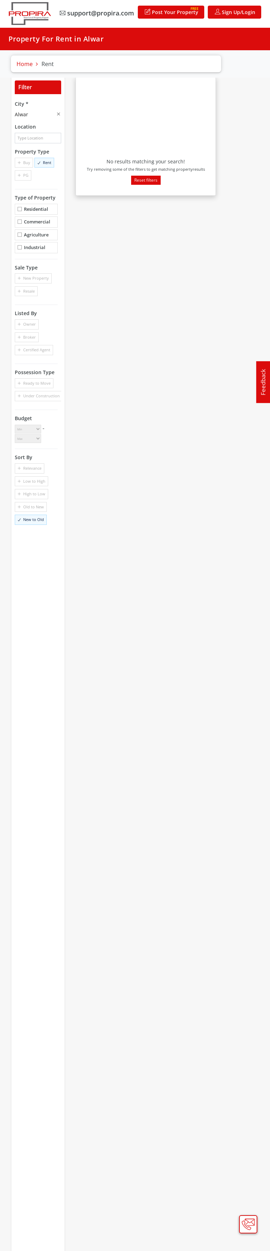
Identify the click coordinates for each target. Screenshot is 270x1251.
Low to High (34, 480)
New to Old (33, 519)
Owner (29, 323)
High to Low (34, 493)
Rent (47, 162)
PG (25, 175)
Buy (26, 162)
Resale (29, 290)
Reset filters (146, 180)
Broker (29, 336)
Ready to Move (37, 382)
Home (25, 64)
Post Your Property (174, 10)
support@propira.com (99, 12)
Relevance (32, 467)
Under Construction (41, 395)
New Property (36, 278)
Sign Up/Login (237, 11)
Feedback (263, 382)
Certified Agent (36, 349)
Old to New (33, 506)
